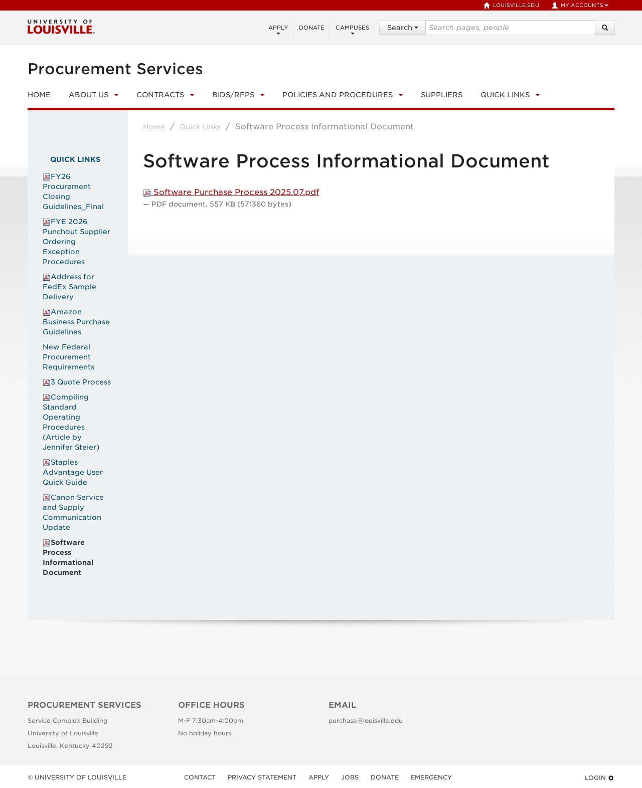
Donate (312, 27)
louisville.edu (511, 5)
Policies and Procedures (337, 95)
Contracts (160, 95)
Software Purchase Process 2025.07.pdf (231, 192)
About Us (88, 95)
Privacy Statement (262, 777)
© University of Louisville (77, 777)
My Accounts (579, 5)
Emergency (431, 777)
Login (599, 777)
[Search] (605, 27)
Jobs (350, 777)
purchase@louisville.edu (366, 720)
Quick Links (505, 95)
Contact (200, 777)
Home (154, 127)
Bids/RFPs (233, 95)
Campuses (352, 29)
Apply (278, 29)
